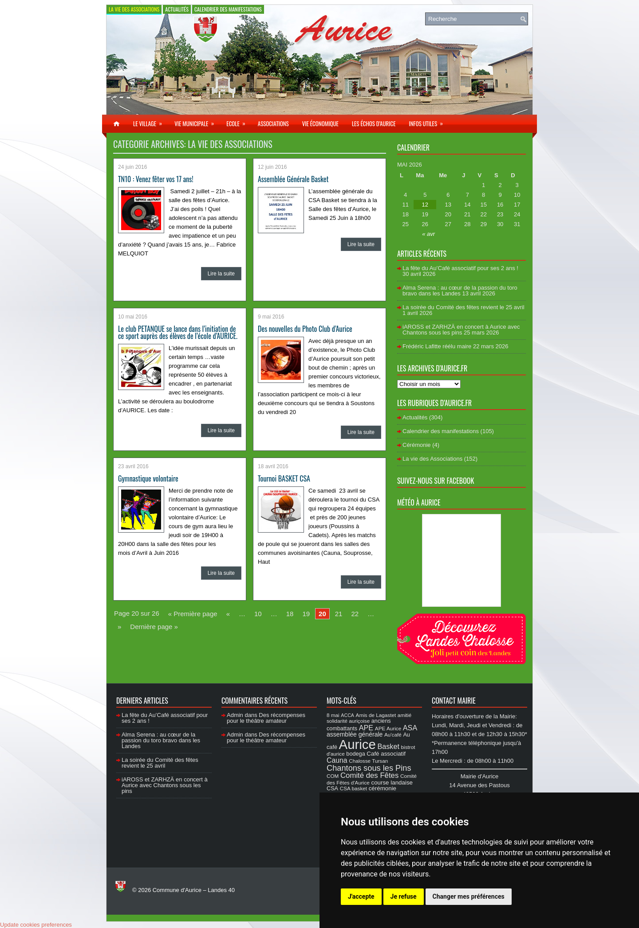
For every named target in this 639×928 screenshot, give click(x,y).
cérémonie (382, 788)
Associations (273, 123)
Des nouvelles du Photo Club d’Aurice (305, 328)
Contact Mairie (454, 700)
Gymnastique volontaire (148, 478)
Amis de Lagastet (376, 715)
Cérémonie (416, 445)
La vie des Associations (134, 9)
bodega (355, 754)
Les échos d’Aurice (374, 123)
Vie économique (320, 123)
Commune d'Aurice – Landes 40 (194, 890)
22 (355, 613)
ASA (410, 728)
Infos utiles (429, 121)
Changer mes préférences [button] (469, 896)
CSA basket (353, 788)
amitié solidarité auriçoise (369, 718)
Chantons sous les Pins (369, 768)
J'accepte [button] (361, 896)
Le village (150, 121)
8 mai (333, 715)
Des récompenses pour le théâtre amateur (266, 718)
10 (258, 613)
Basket (388, 746)
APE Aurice (388, 728)
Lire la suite (221, 274)
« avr (428, 234)
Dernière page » (154, 626)
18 (290, 613)
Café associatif (386, 753)
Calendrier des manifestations (228, 9)
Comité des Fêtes (369, 775)
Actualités (177, 9)
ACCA (347, 715)
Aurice (357, 744)
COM (333, 776)
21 (339, 613)
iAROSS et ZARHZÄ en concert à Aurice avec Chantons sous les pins (461, 329)
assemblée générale (355, 734)
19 (306, 613)
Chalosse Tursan (368, 761)
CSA (332, 788)
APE (366, 728)
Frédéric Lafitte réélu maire (436, 346)
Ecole (238, 121)
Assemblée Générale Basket (293, 179)
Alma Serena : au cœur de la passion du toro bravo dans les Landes (459, 290)
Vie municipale (197, 121)
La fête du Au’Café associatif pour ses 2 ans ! (460, 268)
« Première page (192, 613)
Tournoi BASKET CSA (284, 478)
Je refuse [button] (403, 896)
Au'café (393, 734)
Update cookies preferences (36, 924)
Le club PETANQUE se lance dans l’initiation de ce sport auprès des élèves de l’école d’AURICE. (177, 332)
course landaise (392, 782)
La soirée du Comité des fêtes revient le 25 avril (463, 307)
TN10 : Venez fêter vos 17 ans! (155, 179)
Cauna (337, 760)
